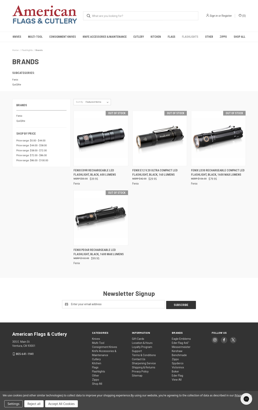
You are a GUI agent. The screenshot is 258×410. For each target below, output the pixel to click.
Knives (17, 36)
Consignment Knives (62, 36)
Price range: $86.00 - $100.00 (32, 160)
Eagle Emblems (181, 338)
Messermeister (181, 346)
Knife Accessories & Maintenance (105, 36)
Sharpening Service (144, 362)
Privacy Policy (140, 370)
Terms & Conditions (144, 354)
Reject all (33, 404)
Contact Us (138, 358)
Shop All (239, 36)
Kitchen (156, 36)
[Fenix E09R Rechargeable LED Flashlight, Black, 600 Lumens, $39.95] (100, 138)
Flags (171, 36)
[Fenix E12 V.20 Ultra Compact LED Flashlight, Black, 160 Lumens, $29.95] (159, 138)
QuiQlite (20, 120)
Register (227, 15)
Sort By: (79, 102)
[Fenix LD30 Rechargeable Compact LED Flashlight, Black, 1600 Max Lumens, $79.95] (218, 138)
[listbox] (98, 102)
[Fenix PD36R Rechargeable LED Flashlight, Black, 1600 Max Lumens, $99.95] (100, 218)
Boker (175, 370)
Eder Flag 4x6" (180, 342)
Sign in (214, 15)
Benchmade (179, 354)
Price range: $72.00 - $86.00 (31, 155)
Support (137, 350)
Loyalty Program (142, 346)
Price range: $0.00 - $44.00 (30, 140)
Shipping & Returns (143, 366)
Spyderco (177, 362)
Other (209, 36)
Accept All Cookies (61, 404)
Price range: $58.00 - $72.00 (31, 150)
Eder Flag (177, 374)
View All (177, 378)
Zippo (223, 36)
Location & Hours (142, 342)
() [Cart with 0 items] (242, 15)
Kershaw (177, 350)
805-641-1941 (25, 353)
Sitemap (137, 374)
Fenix (19, 115)
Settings (13, 404)
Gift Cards (138, 338)
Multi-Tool (35, 36)
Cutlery (138, 36)
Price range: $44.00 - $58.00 (31, 145)
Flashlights (190, 36)
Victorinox (178, 366)
